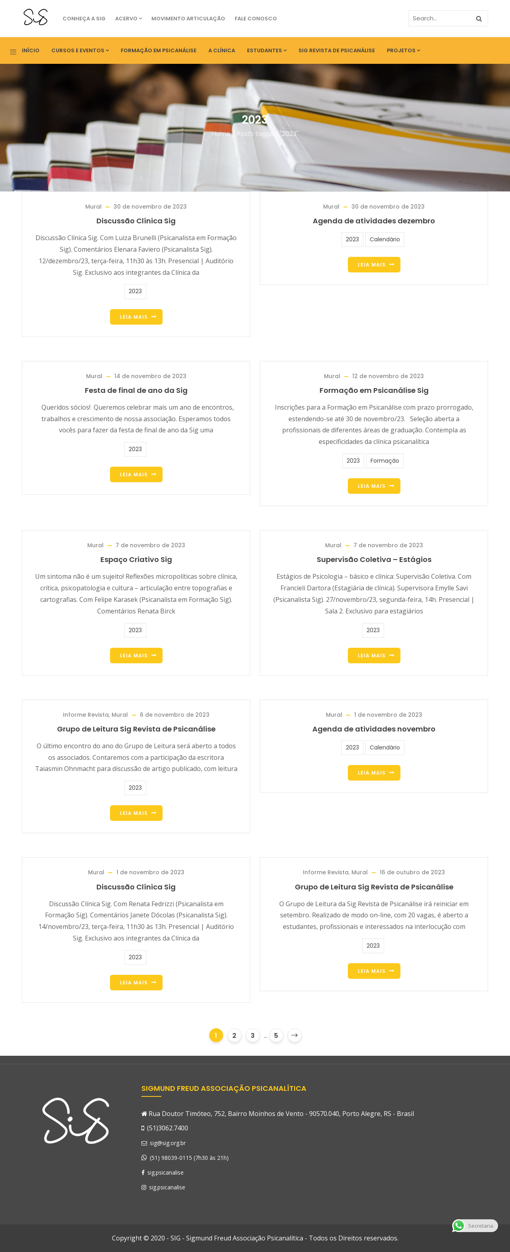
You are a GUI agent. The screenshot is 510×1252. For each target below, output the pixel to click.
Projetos (403, 50)
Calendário (385, 239)
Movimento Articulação (188, 18)
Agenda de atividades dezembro (374, 221)
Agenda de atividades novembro (373, 729)
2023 (135, 291)
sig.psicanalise (162, 1172)
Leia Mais (134, 316)
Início (30, 50)
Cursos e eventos (80, 50)
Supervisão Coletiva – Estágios (374, 559)
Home (221, 133)
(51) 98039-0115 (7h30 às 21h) (189, 1157)
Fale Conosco (256, 18)
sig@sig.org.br (163, 1143)
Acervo (128, 18)
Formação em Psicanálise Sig (374, 390)
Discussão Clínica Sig (136, 221)
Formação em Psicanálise (158, 50)
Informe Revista (86, 715)
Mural (93, 207)
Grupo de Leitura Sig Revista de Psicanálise (136, 729)
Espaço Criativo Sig (136, 559)
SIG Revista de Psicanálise (336, 50)
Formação (385, 461)
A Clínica (221, 50)
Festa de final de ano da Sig (136, 390)
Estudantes (266, 50)
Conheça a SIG (84, 18)
